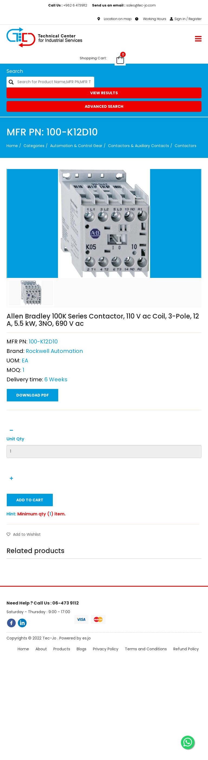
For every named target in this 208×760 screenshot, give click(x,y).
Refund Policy (186, 655)
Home (12, 145)
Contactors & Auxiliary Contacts (138, 145)
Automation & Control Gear (76, 145)
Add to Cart (29, 530)
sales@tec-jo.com (124, 5)
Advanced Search (104, 106)
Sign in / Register (186, 19)
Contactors (185, 145)
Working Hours (150, 19)
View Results (104, 93)
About (41, 655)
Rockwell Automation (54, 381)
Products (61, 655)
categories (34, 145)
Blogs (81, 655)
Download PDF (32, 425)
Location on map (115, 19)
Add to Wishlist (23, 565)
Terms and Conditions (146, 655)
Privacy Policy (105, 655)
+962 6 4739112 (68, 5)
